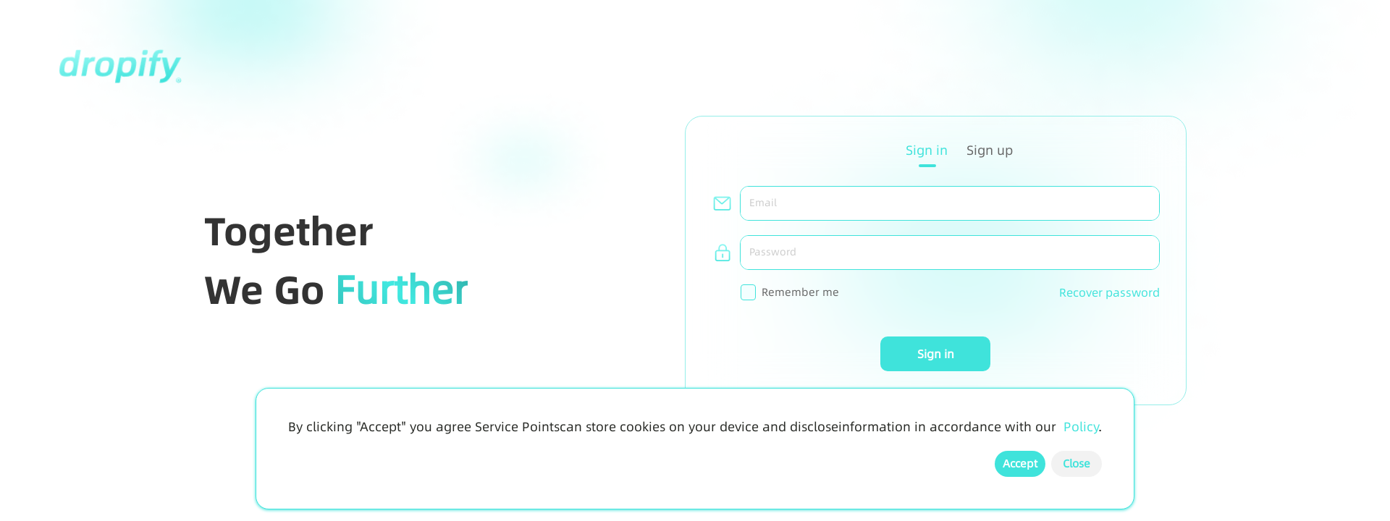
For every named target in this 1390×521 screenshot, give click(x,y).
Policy (1080, 427)
